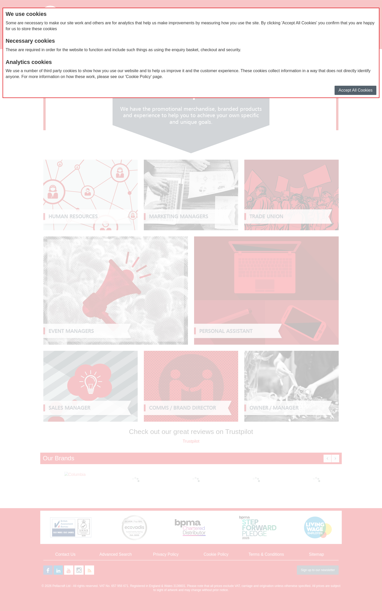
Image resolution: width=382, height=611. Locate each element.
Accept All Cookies (355, 90)
